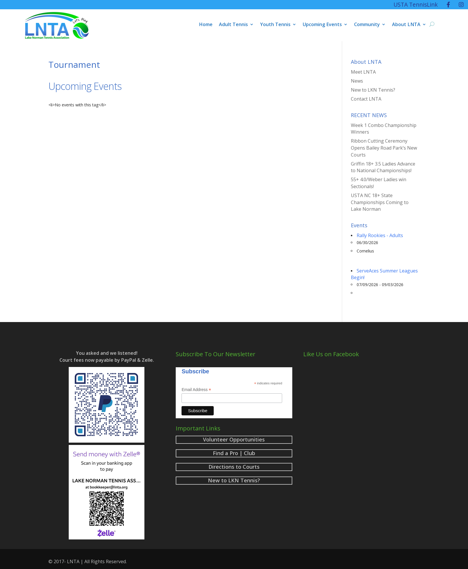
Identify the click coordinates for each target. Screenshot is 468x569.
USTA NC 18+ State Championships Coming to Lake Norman (380, 202)
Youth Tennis (275, 25)
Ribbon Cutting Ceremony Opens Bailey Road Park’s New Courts (384, 148)
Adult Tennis (233, 25)
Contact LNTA (366, 99)
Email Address (196, 389)
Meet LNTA (363, 72)
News (357, 81)
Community (367, 25)
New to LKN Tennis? (373, 90)
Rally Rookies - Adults (380, 235)
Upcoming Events (322, 25)
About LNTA (406, 25)
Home (206, 25)
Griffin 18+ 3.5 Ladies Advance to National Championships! (383, 167)
